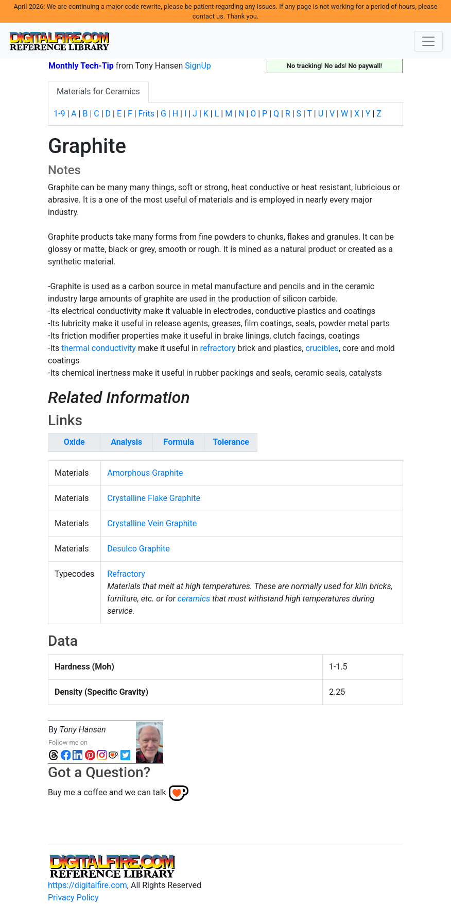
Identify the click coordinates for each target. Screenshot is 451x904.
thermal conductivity (98, 348)
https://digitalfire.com (87, 885)
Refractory (126, 574)
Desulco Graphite (138, 549)
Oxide (74, 442)
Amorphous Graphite (145, 473)
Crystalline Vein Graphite (152, 523)
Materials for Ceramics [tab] (98, 91)
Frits (146, 114)
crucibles (322, 348)
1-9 (59, 114)
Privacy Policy (73, 897)
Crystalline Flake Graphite (153, 498)
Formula (179, 442)
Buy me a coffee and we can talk (107, 792)
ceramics (194, 599)
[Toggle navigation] (428, 41)
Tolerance (231, 442)
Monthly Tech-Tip (81, 66)
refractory (218, 348)
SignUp (198, 66)
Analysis (126, 442)
